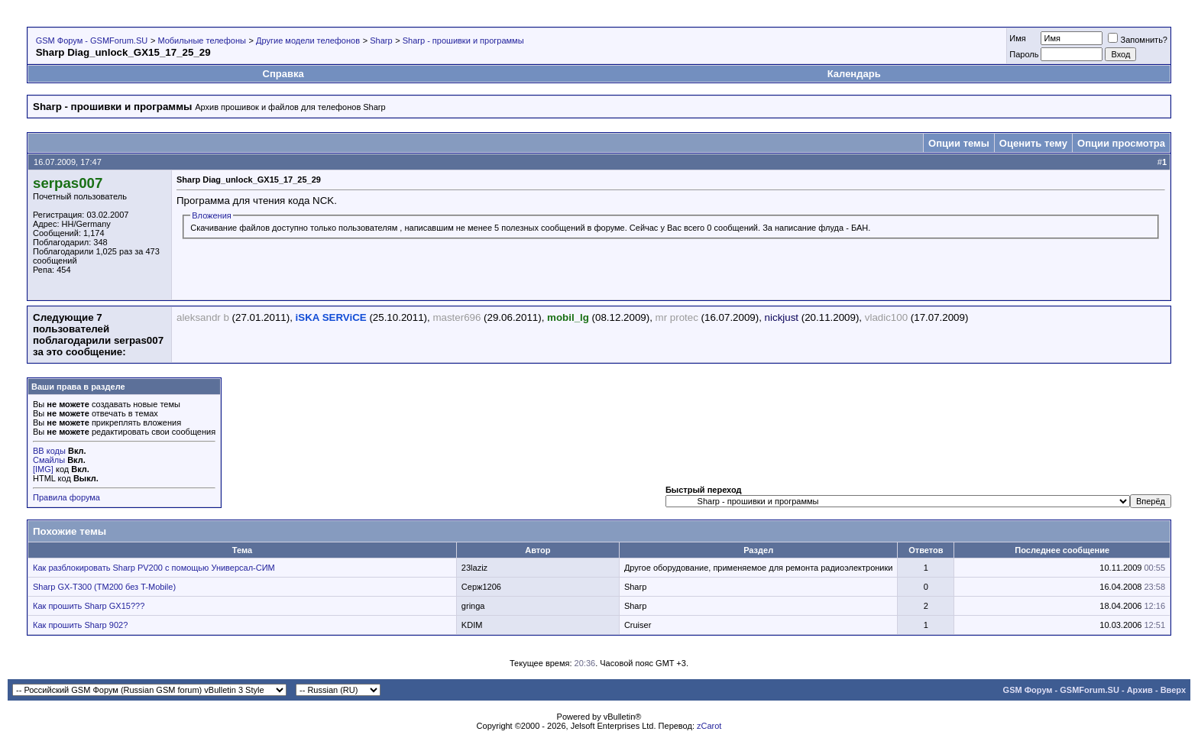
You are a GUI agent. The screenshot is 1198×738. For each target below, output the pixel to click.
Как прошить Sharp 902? (80, 625)
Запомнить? (1137, 39)
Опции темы (958, 143)
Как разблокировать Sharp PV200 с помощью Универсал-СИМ (154, 567)
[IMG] (43, 469)
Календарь (854, 73)
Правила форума (66, 497)
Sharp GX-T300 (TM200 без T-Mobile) (104, 586)
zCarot (709, 725)
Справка (283, 73)
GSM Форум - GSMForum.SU (91, 40)
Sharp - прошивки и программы (463, 40)
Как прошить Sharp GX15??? (88, 605)
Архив (1140, 689)
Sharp (381, 40)
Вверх (1173, 689)
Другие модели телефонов (308, 40)
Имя (1017, 38)
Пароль (1023, 54)
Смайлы (49, 459)
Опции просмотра (1121, 143)
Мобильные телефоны (201, 40)
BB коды (49, 450)
